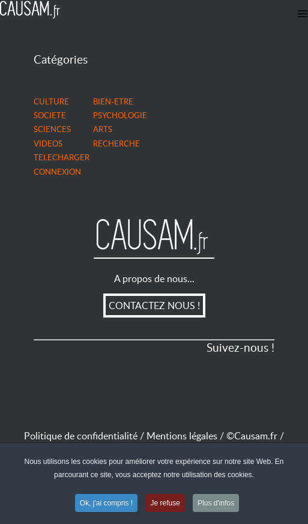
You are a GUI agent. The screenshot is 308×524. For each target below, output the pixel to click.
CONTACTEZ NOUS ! (154, 305)
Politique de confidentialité (80, 435)
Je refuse (165, 503)
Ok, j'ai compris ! (106, 503)
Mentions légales (186, 435)
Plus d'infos (216, 503)
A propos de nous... (154, 278)
